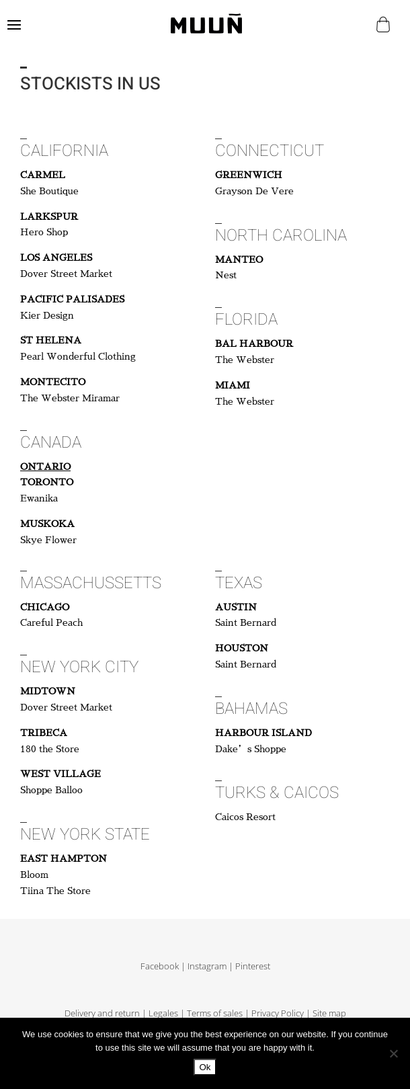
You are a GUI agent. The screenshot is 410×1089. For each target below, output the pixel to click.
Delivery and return (102, 1013)
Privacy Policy (277, 1013)
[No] (393, 1053)
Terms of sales (215, 1013)
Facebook (159, 966)
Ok (204, 1067)
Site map (329, 1013)
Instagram (207, 966)
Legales (163, 1013)
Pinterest (252, 966)
